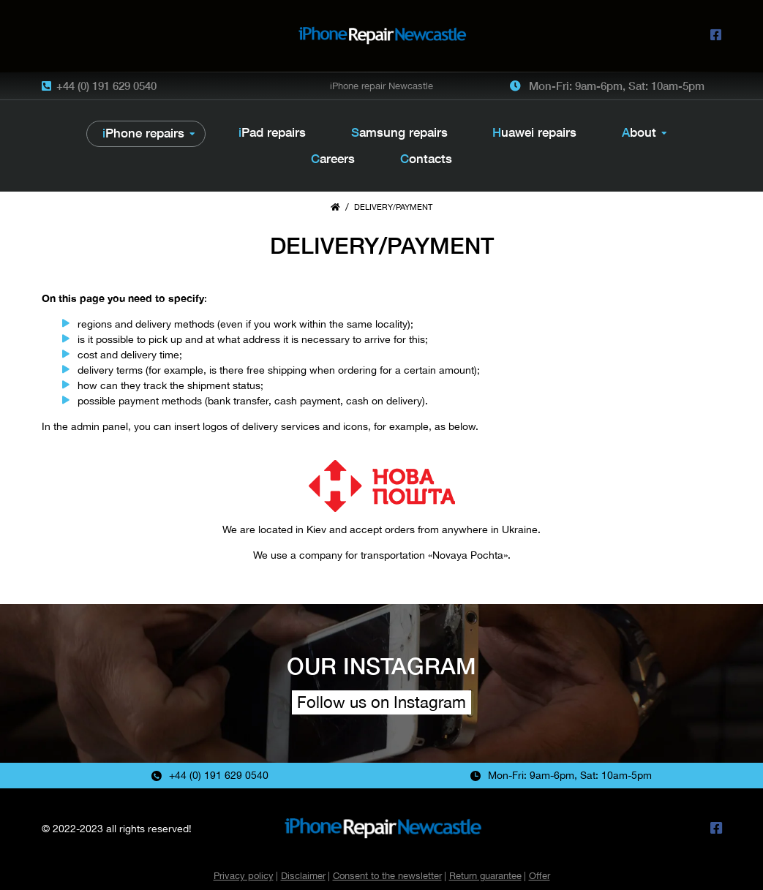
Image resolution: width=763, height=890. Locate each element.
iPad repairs (272, 132)
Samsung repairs (399, 132)
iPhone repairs (143, 133)
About (639, 132)
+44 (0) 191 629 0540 (106, 85)
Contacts (426, 158)
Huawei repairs (534, 132)
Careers (333, 158)
